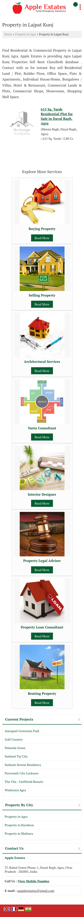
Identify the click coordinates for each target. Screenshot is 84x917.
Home (8, 34)
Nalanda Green (15, 748)
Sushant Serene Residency (23, 765)
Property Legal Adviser (42, 560)
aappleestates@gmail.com (35, 891)
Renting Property (42, 693)
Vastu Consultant (42, 428)
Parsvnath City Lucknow (22, 773)
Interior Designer (42, 494)
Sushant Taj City (16, 756)
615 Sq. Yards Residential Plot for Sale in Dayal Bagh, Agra (57, 116)
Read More (41, 238)
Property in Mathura (19, 833)
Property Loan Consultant (42, 627)
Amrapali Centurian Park (22, 731)
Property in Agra (16, 816)
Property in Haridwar (19, 825)
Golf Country (14, 739)
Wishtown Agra (15, 790)
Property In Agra (25, 34)
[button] (33, 881)
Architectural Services (42, 361)
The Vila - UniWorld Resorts (24, 782)
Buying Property (42, 228)
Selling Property (42, 295)
